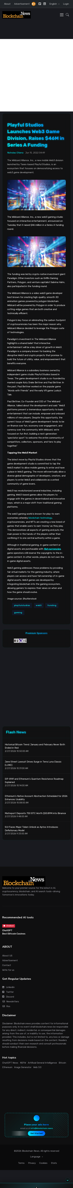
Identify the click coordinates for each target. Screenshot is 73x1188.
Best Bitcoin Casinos (13, 933)
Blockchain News (30, 1151)
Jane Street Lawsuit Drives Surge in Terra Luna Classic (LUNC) (33, 763)
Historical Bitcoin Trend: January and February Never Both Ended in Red (35, 746)
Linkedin (8, 987)
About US (7, 955)
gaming (18, 612)
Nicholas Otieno (15, 152)
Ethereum (7, 1067)
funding (51, 605)
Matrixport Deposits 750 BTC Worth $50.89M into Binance (35, 813)
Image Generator (22, 1067)
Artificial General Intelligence (42, 1062)
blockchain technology (40, 518)
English (53, 4)
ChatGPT (7, 930)
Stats (54, 1163)
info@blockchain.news (42, 1128)
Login (66, 4)
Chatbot (8, 926)
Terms (21, 1163)
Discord (8, 996)
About (7, 4)
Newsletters (10, 1001)
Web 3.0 (37, 1067)
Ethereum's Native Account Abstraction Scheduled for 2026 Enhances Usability (36, 798)
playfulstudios (22, 605)
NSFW (23, 1062)
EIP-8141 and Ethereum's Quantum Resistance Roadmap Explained (34, 781)
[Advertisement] (36, 75)
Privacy (32, 1163)
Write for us (8, 970)
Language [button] (35, 1156)
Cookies (43, 1163)
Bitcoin (62, 1062)
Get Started (36, 1133)
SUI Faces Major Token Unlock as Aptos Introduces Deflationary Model (31, 829)
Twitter (8, 992)
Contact (6, 965)
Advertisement (22, 4)
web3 (38, 605)
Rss (6, 1006)
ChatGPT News (10, 1062)
